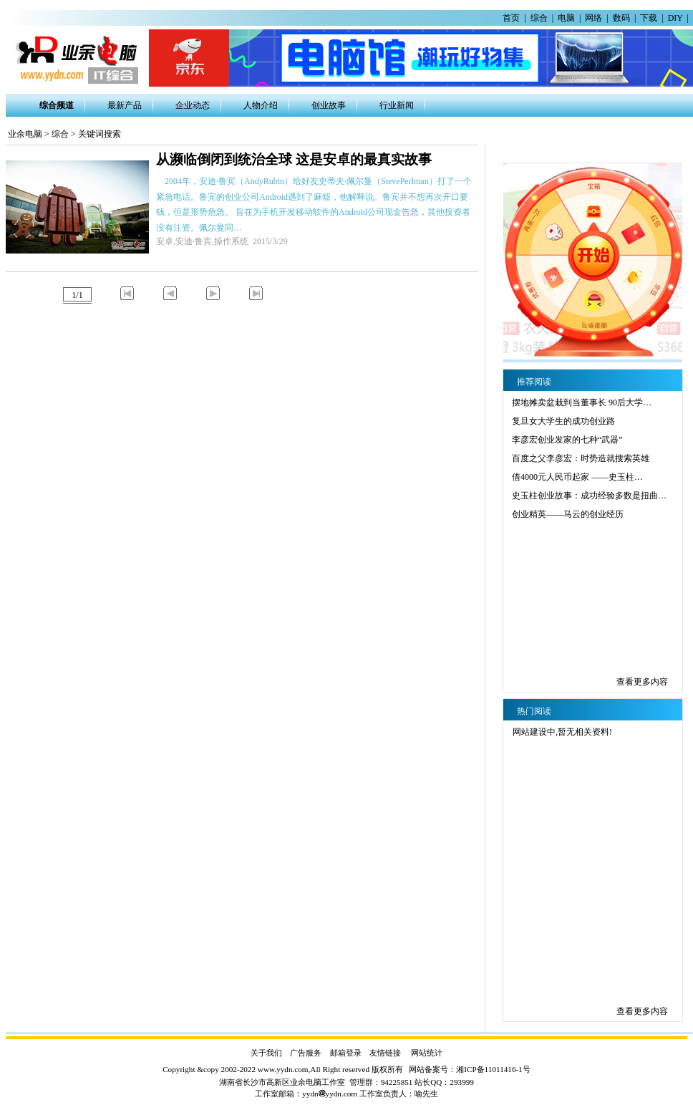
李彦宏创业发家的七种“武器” (567, 440)
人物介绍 (260, 105)
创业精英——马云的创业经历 (568, 514)
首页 (511, 18)
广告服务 (305, 1052)
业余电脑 (25, 134)
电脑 (566, 18)
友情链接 (385, 1052)
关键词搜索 (99, 134)
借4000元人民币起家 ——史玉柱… (577, 477)
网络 (593, 18)
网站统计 (426, 1052)
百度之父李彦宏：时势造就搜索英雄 (580, 458)
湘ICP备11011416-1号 (493, 1069)
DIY (675, 18)
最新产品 (124, 105)
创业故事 (328, 105)
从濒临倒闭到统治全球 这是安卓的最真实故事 (294, 159)
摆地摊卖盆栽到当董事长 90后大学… (581, 402)
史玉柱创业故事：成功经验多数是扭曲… (589, 496)
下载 (648, 18)
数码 (621, 18)
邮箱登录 (346, 1052)
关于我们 (266, 1052)
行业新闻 (396, 105)
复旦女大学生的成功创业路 (563, 421)
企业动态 (192, 105)
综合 (539, 18)
